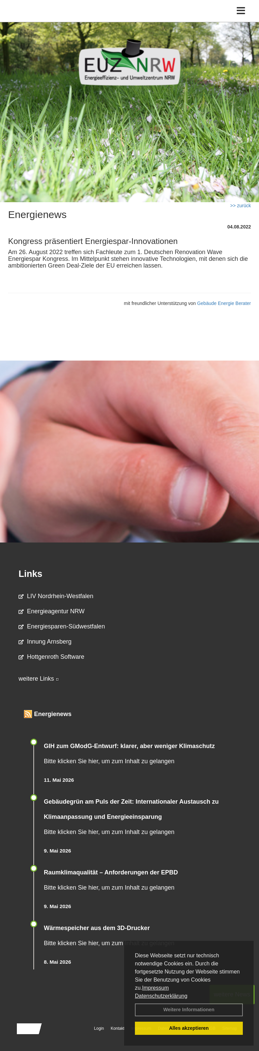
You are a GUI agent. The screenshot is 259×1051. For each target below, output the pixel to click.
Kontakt (117, 1028)
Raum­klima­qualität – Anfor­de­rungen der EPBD (111, 872)
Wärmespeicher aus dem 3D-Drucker (97, 928)
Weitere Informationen (188, 1009)
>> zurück (240, 205)
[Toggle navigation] (241, 11)
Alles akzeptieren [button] (189, 1028)
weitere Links (39, 678)
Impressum (155, 988)
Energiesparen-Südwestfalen (62, 626)
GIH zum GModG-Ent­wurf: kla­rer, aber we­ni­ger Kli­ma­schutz (129, 746)
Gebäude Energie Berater (224, 303)
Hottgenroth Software (51, 656)
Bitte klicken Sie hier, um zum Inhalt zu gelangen (109, 761)
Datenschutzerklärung (161, 996)
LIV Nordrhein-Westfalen (56, 596)
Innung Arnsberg (45, 641)
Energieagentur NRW (52, 611)
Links (30, 574)
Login (99, 1028)
